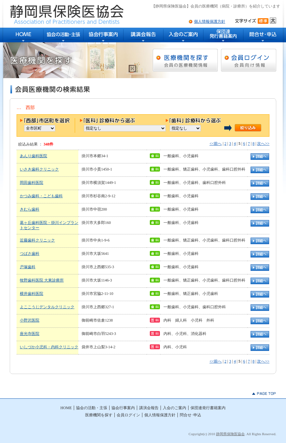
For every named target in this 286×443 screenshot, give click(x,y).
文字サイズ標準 (264, 20)
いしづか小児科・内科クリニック (49, 347)
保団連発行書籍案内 (223, 35)
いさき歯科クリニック (39, 169)
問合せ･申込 (263, 35)
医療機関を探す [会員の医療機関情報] (185, 60)
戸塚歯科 (27, 267)
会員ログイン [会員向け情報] (248, 60)
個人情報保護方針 (209, 21)
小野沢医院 (29, 320)
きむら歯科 (29, 209)
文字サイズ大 (273, 20)
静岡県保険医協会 (230, 434)
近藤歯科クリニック (37, 240)
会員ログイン (128, 415)
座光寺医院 (29, 333)
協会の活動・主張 (64, 35)
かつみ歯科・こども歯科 (41, 196)
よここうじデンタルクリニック (47, 307)
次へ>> (263, 143)
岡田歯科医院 (31, 182)
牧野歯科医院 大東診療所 (42, 280)
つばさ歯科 (29, 253)
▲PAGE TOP (264, 393)
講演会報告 (143, 35)
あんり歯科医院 (33, 156)
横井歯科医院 (31, 293)
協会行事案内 (104, 35)
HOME (23, 35)
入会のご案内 (183, 35)
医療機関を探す (98, 415)
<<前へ (216, 143)
